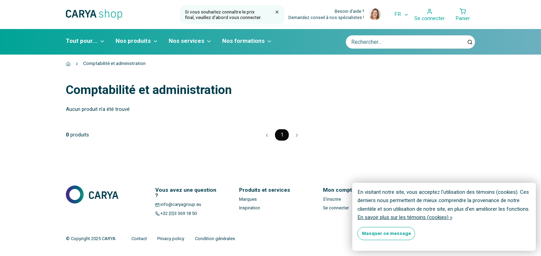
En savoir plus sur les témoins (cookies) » (404, 217)
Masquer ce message (386, 233)
